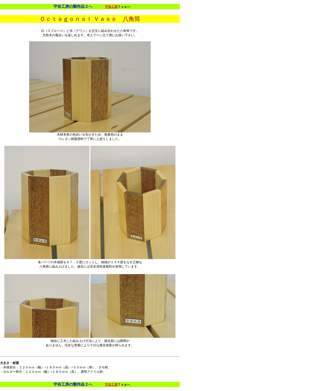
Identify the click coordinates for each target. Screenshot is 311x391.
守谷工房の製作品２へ (72, 6)
